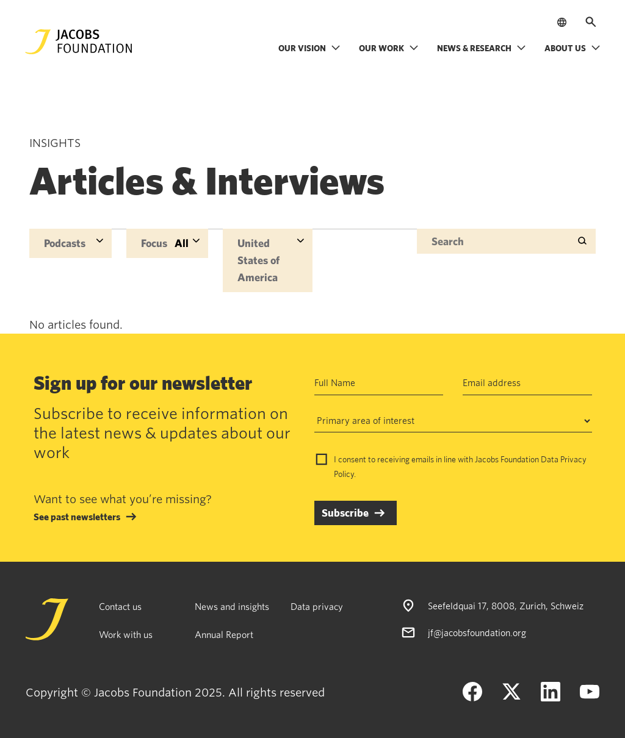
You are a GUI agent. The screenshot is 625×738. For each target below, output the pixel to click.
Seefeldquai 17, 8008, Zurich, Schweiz (505, 605)
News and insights (232, 606)
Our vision (309, 48)
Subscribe (345, 512)
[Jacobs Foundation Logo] (78, 42)
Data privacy (317, 606)
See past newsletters (77, 516)
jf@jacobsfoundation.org (477, 632)
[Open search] (590, 22)
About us (572, 48)
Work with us (126, 634)
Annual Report (224, 634)
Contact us (120, 606)
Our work (389, 48)
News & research (481, 48)
